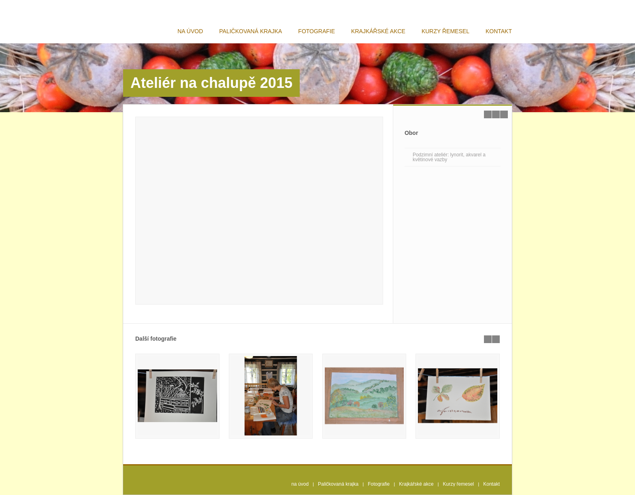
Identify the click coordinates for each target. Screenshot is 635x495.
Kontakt (499, 31)
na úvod (190, 31)
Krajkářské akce (378, 31)
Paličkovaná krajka (250, 31)
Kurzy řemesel (445, 31)
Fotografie (316, 31)
